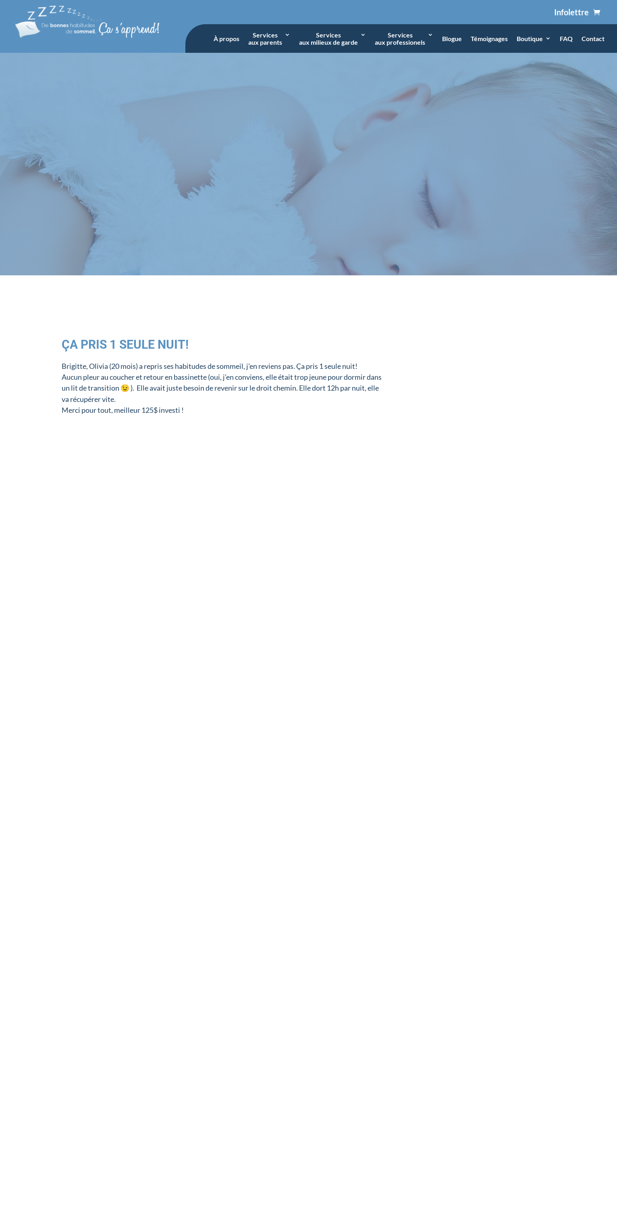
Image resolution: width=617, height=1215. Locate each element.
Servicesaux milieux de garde (328, 38)
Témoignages (489, 38)
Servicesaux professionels (400, 38)
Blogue (452, 38)
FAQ (566, 38)
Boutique (530, 38)
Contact (593, 38)
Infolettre (571, 12)
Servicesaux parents (265, 38)
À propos (226, 38)
